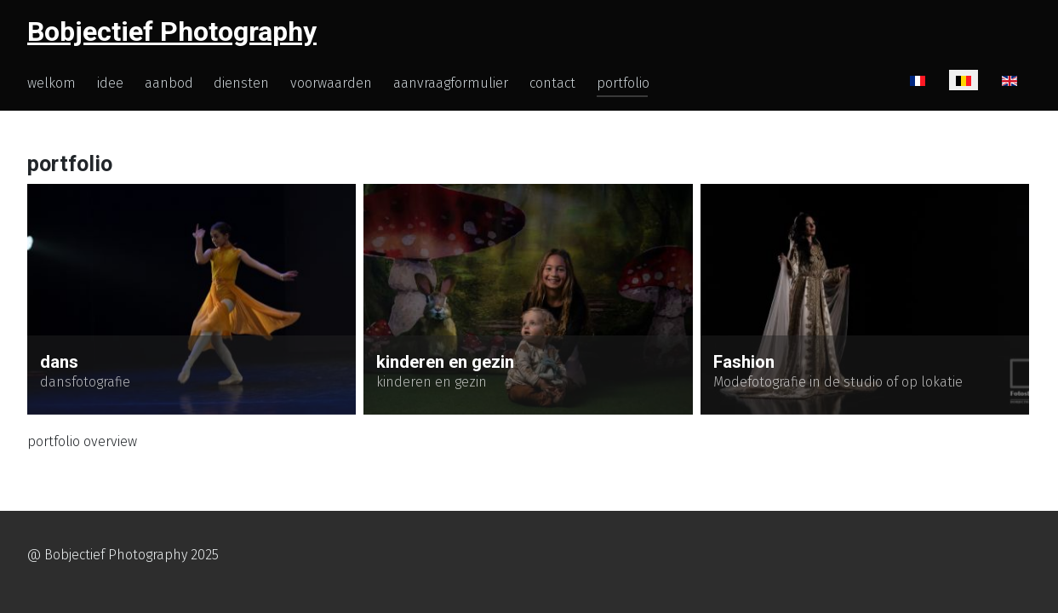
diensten (241, 83)
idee (110, 83)
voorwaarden (331, 83)
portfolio (623, 83)
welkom (51, 83)
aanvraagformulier (450, 83)
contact (552, 83)
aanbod (169, 83)
